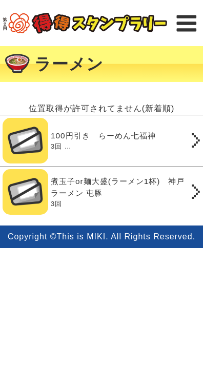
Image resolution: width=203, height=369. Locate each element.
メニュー (186, 23)
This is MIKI (81, 236)
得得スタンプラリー (85, 23)
